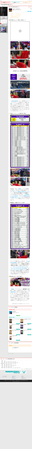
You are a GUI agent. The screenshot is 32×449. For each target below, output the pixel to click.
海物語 (19, 188)
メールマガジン (22, 376)
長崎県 (9, 367)
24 (5, 22)
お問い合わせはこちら (14, 378)
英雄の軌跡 (14, 3)
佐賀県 (6, 367)
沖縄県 (19, 367)
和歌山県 (15, 364)
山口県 (13, 365)
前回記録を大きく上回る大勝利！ (14, 17)
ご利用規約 (13, 376)
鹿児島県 (17, 367)
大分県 (13, 367)
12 (0, 21)
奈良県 (13, 364)
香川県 (6, 366)
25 (6, 22)
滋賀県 (4, 364)
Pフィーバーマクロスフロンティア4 (20, 266)
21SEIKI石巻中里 (11, 3)
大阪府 (9, 364)
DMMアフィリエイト (23, 377)
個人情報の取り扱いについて (14, 377)
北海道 (4, 360)
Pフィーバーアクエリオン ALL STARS (19, 268)
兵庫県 (11, 364)
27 (1, 23)
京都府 (6, 364)
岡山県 (9, 365)
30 (4, 23)
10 (5, 20)
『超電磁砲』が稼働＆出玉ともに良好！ (15, 16)
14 (2, 21)
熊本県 (11, 367)
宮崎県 (15, 367)
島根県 (6, 365)
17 (5, 21)
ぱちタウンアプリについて (5, 376)
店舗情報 (5, 3)
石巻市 (8, 3)
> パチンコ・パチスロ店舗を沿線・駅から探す (26, 368)
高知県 (11, 366)
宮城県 (6, 3)
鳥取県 (4, 365)
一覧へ (7, 33)
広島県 (11, 365)
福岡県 (4, 367)
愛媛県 (9, 366)
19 (0, 22)
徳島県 (4, 366)
